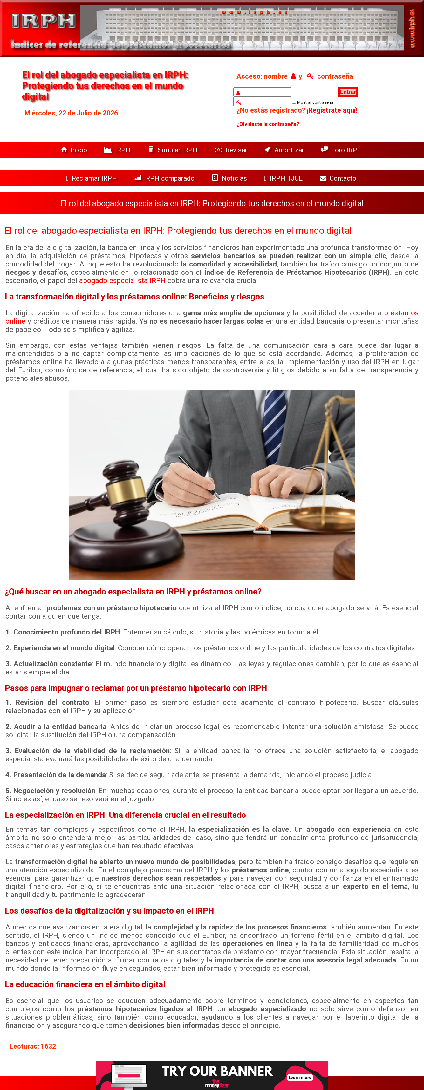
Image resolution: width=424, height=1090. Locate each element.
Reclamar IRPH (92, 178)
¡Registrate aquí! (332, 110)
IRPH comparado (165, 178)
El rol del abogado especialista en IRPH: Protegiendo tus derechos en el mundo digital (178, 230)
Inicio (75, 150)
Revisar (232, 150)
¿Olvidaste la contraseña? (267, 124)
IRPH (118, 150)
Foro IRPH (343, 150)
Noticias (230, 178)
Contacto (339, 178)
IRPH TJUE (284, 178)
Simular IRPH (173, 150)
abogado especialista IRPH (122, 280)
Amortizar (285, 150)
